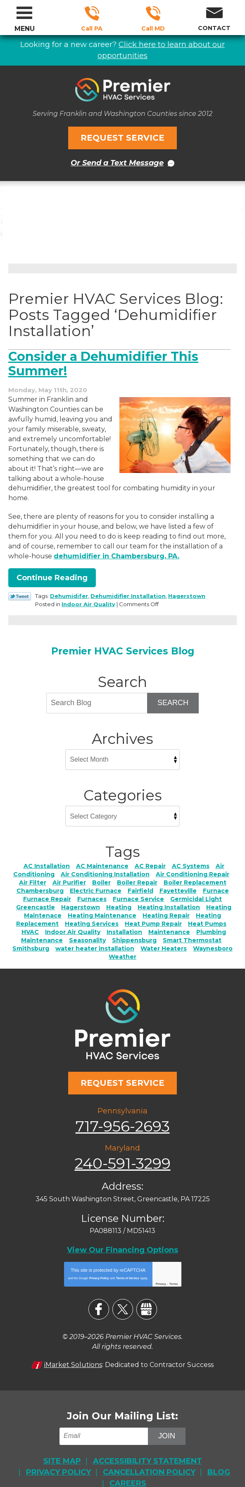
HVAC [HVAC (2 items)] (30, 918)
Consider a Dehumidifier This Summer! (103, 361)
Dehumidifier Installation (128, 583)
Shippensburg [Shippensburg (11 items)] (134, 926)
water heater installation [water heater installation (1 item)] (94, 935)
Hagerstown (186, 583)
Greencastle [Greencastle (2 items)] (35, 893)
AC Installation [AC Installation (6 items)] (47, 852)
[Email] (105, 1416)
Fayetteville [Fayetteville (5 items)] (178, 877)
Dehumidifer (69, 583)
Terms (173, 1265)
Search (172, 689)
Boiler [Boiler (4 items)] (101, 869)
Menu (24, 29)
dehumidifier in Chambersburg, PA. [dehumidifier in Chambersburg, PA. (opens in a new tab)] (116, 543)
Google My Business (146, 1290)
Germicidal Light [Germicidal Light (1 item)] (196, 885)
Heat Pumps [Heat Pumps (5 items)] (207, 910)
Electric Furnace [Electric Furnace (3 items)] (95, 877)
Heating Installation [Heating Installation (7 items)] (169, 893)
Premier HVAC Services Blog (122, 637)
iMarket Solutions (73, 1345)
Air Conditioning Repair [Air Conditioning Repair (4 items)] (192, 860)
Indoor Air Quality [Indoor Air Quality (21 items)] (72, 918)
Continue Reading (52, 564)
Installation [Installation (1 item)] (124, 918)
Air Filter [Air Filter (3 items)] (32, 869)
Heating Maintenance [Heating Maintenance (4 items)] (102, 902)
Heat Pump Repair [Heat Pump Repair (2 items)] (153, 910)
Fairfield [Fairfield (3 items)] (140, 877)
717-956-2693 (92, 13)
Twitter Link (19, 583)
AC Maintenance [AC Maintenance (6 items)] (102, 852)
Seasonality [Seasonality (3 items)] (87, 926)
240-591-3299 (153, 13)
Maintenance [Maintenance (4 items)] (169, 918)
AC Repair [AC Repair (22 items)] (150, 852)
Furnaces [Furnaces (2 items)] (92, 885)
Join (166, 1416)
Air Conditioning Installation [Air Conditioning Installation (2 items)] (105, 860)
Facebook (98, 1290)
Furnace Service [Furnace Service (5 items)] (138, 885)
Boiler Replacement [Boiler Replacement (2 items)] (195, 869)
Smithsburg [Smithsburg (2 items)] (30, 935)
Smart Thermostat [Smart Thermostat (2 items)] (192, 926)
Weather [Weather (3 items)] (122, 943)
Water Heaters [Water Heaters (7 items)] (163, 935)
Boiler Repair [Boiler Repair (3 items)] (137, 869)
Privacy (161, 1265)
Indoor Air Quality (88, 591)
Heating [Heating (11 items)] (118, 893)
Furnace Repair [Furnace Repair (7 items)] (47, 885)
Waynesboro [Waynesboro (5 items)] (213, 935)
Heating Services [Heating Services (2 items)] (92, 910)
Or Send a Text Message (117, 160)
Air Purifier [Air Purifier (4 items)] (69, 869)
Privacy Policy (99, 1259)
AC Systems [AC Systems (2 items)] (190, 852)
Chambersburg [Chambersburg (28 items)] (40, 877)
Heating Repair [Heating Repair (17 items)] (166, 902)
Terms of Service (127, 1259)
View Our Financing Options (122, 1231)
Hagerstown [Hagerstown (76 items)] (80, 893)
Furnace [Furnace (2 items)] (216, 877)
